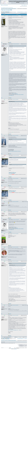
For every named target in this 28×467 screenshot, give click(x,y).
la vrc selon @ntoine (12, 173)
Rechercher (25, 5)
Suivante (26, 338)
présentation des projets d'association (12, 8)
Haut (1, 42)
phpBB (11, 348)
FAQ (22, 5)
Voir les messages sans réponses (4, 7)
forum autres (6, 8)
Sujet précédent (22, 13)
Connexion (2, 5)
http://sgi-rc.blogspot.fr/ (15, 93)
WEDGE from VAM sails (12, 172)
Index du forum (2, 8)
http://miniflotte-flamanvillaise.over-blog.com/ (15, 151)
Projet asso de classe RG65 (6, 9)
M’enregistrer (6, 5)
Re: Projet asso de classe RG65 (15, 99)
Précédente (22, 338)
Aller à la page (19, 338)
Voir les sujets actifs (11, 7)
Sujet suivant (25, 13)
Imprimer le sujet (3, 13)
